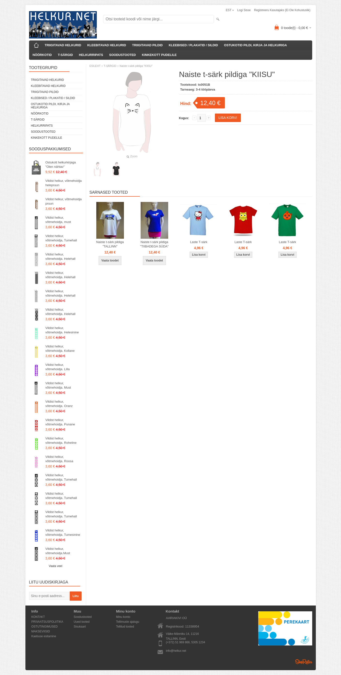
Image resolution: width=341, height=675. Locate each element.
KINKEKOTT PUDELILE (159, 55)
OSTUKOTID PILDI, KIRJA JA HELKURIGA (255, 45)
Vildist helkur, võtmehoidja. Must (58, 385)
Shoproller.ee (303, 661)
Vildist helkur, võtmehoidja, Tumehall (61, 238)
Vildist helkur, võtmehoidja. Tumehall (61, 477)
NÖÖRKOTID (42, 55)
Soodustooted (83, 617)
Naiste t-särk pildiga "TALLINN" (110, 244)
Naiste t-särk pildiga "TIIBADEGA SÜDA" (154, 244)
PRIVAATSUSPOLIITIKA (47, 621)
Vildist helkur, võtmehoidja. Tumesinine (62, 533)
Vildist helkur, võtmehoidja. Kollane (60, 349)
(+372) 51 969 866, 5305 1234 (185, 642)
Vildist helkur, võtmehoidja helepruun (63, 183)
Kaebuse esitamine (43, 636)
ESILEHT (95, 65)
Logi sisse (243, 10)
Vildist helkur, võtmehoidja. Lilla (57, 367)
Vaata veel (55, 566)
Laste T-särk (198, 242)
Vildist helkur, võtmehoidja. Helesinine (62, 330)
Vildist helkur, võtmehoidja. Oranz (59, 404)
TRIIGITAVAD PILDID (147, 45)
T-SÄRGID (65, 55)
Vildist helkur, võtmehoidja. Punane (60, 422)
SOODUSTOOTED (122, 55)
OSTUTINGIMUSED (44, 626)
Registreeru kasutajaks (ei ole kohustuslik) (282, 10)
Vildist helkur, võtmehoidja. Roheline (61, 441)
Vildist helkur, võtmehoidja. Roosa (59, 459)
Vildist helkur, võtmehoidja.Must (57, 551)
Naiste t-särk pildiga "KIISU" (136, 65)
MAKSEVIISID (40, 631)
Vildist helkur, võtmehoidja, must (58, 220)
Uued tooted (82, 621)
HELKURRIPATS (91, 55)
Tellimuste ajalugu (127, 621)
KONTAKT (38, 617)
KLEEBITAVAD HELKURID (106, 45)
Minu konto (123, 617)
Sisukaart (80, 626)
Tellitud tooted (125, 626)
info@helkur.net (176, 650)
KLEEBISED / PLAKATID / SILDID (193, 45)
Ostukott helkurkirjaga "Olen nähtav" (60, 165)
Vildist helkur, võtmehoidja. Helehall (60, 257)
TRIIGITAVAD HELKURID (63, 45)
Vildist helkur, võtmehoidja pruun (63, 201)
